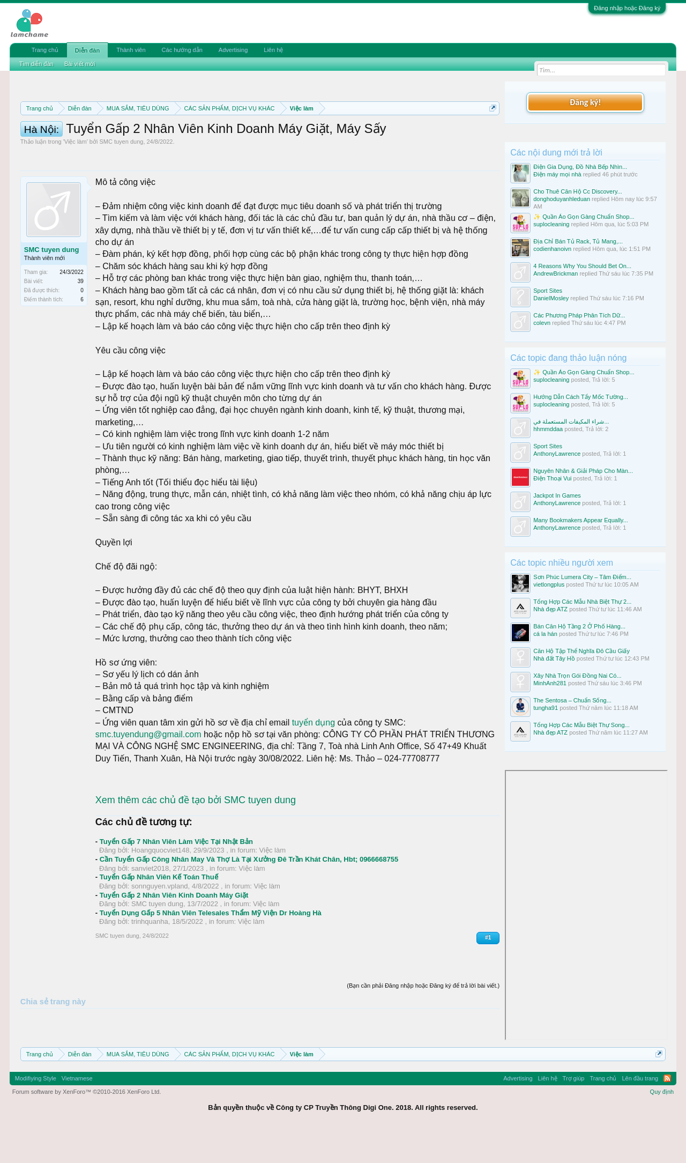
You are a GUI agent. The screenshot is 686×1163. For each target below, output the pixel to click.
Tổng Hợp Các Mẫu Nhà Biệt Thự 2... (582, 601)
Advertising (233, 50)
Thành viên (130, 50)
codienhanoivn (552, 249)
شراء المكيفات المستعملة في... (571, 421)
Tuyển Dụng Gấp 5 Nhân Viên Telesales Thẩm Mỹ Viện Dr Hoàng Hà (211, 961)
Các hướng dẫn (182, 50)
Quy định (662, 1123)
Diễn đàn (87, 50)
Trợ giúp (574, 1110)
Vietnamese (77, 1110)
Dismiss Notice (491, 133)
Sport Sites (547, 290)
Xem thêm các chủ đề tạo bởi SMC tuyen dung (195, 848)
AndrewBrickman (555, 273)
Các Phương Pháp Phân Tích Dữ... (579, 315)
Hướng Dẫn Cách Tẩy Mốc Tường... (580, 397)
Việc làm (75, 190)
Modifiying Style (35, 1110)
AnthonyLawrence (556, 453)
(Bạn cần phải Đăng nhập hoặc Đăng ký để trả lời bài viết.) (423, 1034)
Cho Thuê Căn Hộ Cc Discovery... (577, 191)
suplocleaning (551, 224)
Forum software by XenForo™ (86, 1123)
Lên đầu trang (640, 1110)
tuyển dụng (313, 770)
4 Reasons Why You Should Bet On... (582, 266)
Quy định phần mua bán (370, 134)
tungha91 (545, 708)
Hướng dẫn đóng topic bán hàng (170, 145)
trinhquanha (149, 970)
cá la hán (545, 634)
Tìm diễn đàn (36, 64)
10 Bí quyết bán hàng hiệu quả (315, 145)
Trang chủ (45, 50)
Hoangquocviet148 (160, 898)
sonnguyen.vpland (159, 934)
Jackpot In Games (557, 495)
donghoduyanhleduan (561, 199)
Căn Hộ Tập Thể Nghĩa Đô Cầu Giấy (581, 651)
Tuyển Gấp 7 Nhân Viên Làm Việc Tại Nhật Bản (176, 890)
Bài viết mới (79, 64)
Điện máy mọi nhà (557, 174)
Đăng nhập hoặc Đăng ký (627, 8)
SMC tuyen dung (121, 190)
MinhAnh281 (549, 683)
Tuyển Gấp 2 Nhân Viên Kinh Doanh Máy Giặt (174, 943)
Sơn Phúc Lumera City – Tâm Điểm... (582, 577)
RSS (667, 1110)
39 (81, 329)
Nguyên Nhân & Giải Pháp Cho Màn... (583, 471)
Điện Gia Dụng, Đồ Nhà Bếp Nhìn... (580, 167)
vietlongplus (548, 584)
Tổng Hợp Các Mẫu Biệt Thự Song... (581, 725)
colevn (541, 323)
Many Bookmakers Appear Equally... (580, 520)
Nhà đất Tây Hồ (554, 658)
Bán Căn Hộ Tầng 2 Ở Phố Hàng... (579, 626)
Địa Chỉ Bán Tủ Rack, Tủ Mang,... (578, 241)
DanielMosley (551, 298)
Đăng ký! (585, 102)
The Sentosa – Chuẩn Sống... (572, 700)
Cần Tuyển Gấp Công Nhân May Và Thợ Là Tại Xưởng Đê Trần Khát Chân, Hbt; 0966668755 (249, 907)
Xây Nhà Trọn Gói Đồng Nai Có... (577, 675)
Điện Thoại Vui (552, 478)
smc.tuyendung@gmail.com (148, 782)
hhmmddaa (548, 429)
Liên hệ (273, 50)
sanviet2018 (150, 917)
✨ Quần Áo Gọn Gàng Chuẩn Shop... (583, 216)
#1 (488, 986)
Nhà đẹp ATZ (550, 609)
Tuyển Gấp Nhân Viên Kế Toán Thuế (159, 925)
